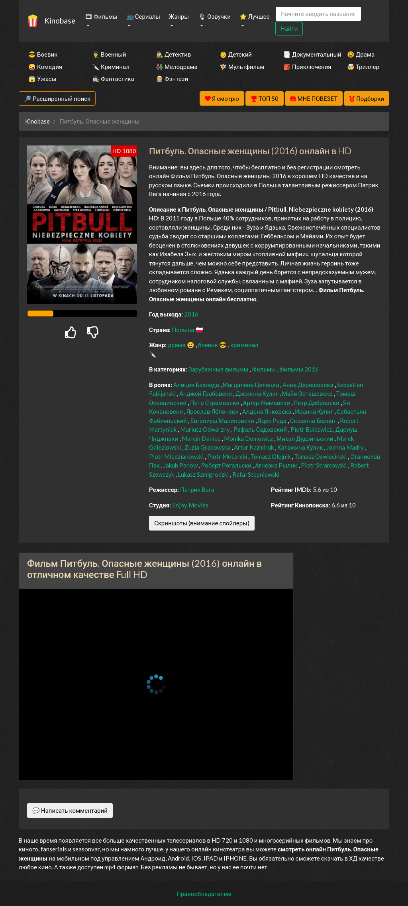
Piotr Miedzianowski (177, 456)
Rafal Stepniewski (255, 474)
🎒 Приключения (304, 66)
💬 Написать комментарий (70, 810)
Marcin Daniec (202, 438)
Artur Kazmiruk (254, 447)
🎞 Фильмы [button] (101, 16)
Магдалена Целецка (251, 384)
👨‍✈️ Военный (109, 54)
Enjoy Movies (190, 505)
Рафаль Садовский (260, 429)
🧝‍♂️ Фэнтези (172, 78)
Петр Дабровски (317, 402)
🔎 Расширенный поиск (57, 98)
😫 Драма (361, 54)
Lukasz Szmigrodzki (204, 474)
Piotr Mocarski (227, 456)
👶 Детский (236, 54)
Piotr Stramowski (324, 465)
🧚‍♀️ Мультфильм (241, 66)
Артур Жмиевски (267, 402)
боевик (208, 344)
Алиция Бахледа (196, 384)
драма (177, 344)
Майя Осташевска (307, 393)
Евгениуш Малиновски (222, 420)
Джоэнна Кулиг (257, 393)
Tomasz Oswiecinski (321, 456)
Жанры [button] (179, 16)
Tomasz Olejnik (271, 456)
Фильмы (264, 369)
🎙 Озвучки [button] (214, 16)
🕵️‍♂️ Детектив (173, 54)
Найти (289, 28)
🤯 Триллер (363, 66)
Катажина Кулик (300, 447)
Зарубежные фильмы (219, 369)
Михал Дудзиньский (305, 438)
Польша (183, 329)
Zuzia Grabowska (207, 447)
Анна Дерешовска (308, 384)
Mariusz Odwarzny (205, 429)
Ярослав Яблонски (213, 411)
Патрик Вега (197, 489)
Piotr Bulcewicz (311, 429)
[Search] (318, 13)
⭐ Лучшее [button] (254, 16)
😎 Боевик (42, 54)
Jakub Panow (181, 465)
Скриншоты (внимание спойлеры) (201, 523)
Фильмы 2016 (299, 369)
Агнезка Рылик (276, 465)
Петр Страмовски (215, 402)
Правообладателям (204, 893)
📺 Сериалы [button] (143, 16)
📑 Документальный (304, 54)
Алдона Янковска (267, 411)
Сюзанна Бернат (313, 420)
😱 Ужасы (42, 78)
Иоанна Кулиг (314, 411)
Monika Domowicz (249, 438)
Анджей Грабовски (206, 393)
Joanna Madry (345, 447)
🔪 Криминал (110, 66)
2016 (191, 314)
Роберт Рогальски (227, 465)
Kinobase (59, 20)
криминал (244, 344)
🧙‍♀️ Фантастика (113, 78)
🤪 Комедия (45, 66)
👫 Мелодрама (177, 66)
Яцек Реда (273, 420)
